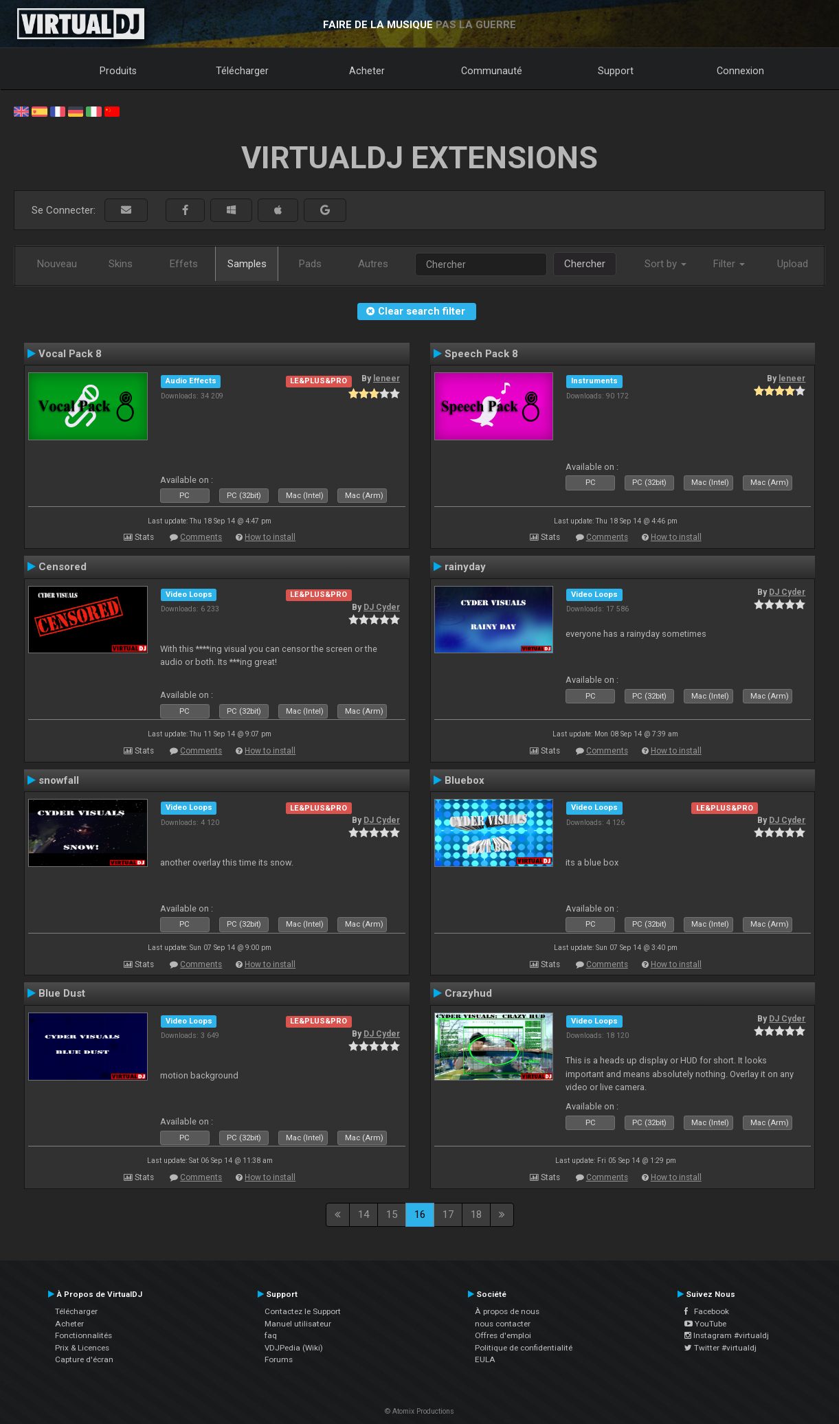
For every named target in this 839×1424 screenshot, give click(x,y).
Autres (373, 264)
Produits (118, 70)
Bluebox (464, 780)
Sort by (665, 264)
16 (419, 1214)
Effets (184, 264)
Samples (247, 264)
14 (363, 1214)
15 (391, 1214)
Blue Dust (61, 993)
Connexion (740, 70)
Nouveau (57, 264)
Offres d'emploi (503, 1335)
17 (448, 1214)
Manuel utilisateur (298, 1324)
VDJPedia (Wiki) (294, 1348)
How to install (270, 537)
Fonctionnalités (83, 1335)
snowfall (58, 780)
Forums (279, 1359)
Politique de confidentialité (523, 1348)
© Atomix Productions (419, 1411)
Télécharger (242, 70)
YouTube (705, 1324)
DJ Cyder (381, 607)
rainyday (465, 567)
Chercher (584, 264)
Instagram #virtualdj (726, 1335)
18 (476, 1214)
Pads (310, 264)
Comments (201, 537)
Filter (729, 264)
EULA (485, 1359)
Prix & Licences (82, 1348)
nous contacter (502, 1324)
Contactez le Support (303, 1311)
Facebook (706, 1311)
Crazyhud (468, 993)
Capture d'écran (84, 1359)
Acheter (367, 70)
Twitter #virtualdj (720, 1348)
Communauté (491, 70)
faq (271, 1335)
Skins (121, 264)
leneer (386, 378)
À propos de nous (507, 1311)
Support (616, 70)
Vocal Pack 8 (70, 354)
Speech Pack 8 (481, 354)
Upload (792, 264)
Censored (62, 567)
